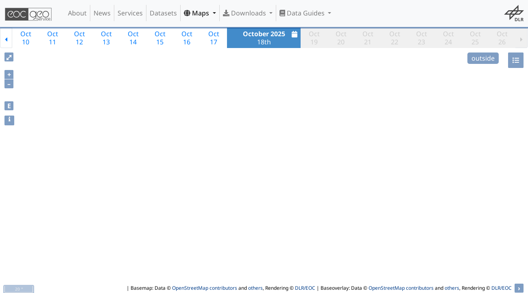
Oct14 (133, 37)
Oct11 (52, 37)
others (255, 287)
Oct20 (341, 37)
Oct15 (160, 37)
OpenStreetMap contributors (204, 287)
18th (271, 37)
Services (130, 13)
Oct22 (394, 37)
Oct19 (314, 37)
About (77, 13)
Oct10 (25, 37)
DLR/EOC (305, 287)
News (102, 13)
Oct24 (448, 37)
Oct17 (213, 37)
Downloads (245, 13)
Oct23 (421, 37)
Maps (197, 13)
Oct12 (79, 37)
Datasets (163, 13)
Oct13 (106, 37)
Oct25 (475, 37)
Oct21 (367, 37)
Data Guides (302, 13)
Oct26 (502, 37)
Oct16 (186, 37)
